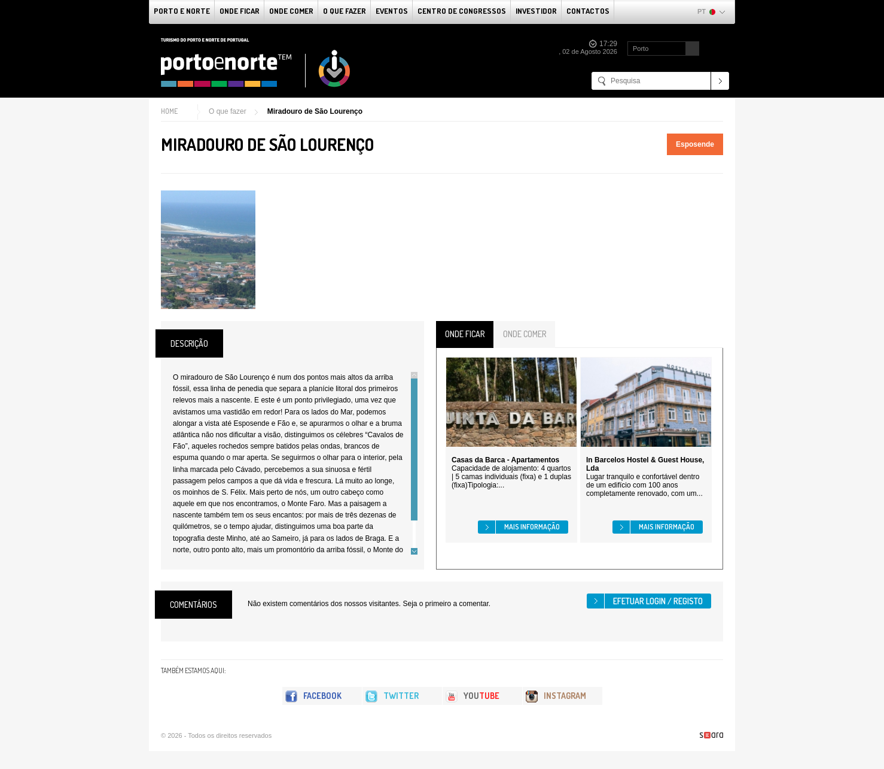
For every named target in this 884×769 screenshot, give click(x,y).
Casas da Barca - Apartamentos (505, 460)
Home (169, 111)
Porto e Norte (182, 11)
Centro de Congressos (461, 11)
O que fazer (344, 11)
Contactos (587, 11)
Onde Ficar (240, 11)
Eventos (392, 11)
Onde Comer (291, 11)
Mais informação (532, 526)
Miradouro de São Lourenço (314, 111)
